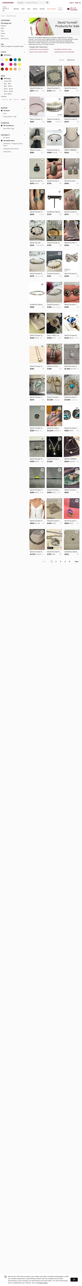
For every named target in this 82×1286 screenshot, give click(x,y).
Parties (42, 9)
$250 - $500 (7, 91)
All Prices (6, 78)
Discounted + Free (8, 116)
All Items (5, 111)
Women (16, 9)
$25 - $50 (6, 84)
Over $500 (6, 94)
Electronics (5, 38)
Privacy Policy (43, 1283)
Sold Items (6, 152)
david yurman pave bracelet (38, 52)
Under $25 (6, 81)
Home (35, 9)
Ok (74, 1280)
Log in (71, 3)
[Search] (35, 2)
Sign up (78, 3)
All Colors (6, 55)
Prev (44, 561)
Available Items (8, 141)
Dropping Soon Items (10, 149)
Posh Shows (51, 9)
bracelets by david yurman (63, 49)
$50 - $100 (6, 86)
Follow (67, 31)
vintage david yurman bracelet (64, 52)
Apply (23, 99)
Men (23, 9)
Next (76, 561)
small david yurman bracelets (39, 49)
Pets (2, 36)
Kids (28, 9)
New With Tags (7, 129)
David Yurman (11, 16)
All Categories (6, 23)
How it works (60, 9)
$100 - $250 (7, 89)
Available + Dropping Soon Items (12, 145)
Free (4, 114)
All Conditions (7, 126)
